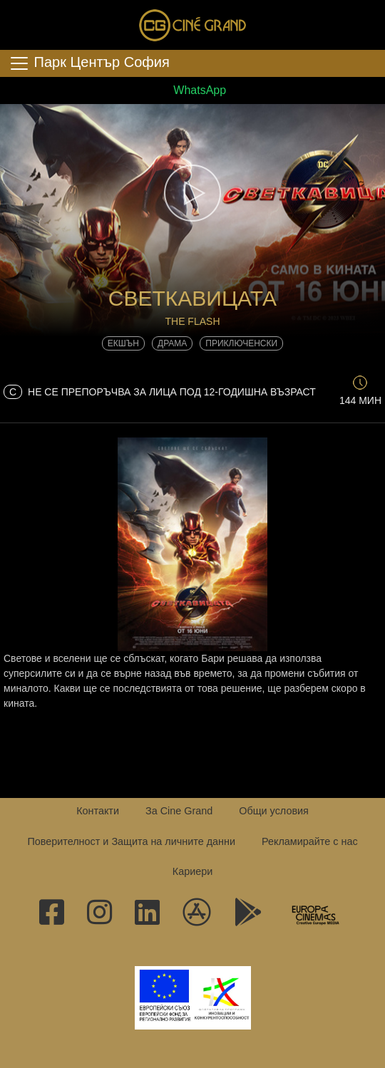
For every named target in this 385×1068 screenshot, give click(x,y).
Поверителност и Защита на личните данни (131, 841)
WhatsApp (192, 90)
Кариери (192, 871)
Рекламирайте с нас (310, 841)
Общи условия (274, 810)
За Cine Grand (178, 810)
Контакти (97, 810)
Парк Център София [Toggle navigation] (89, 63)
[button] (192, 193)
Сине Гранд (192, 25)
